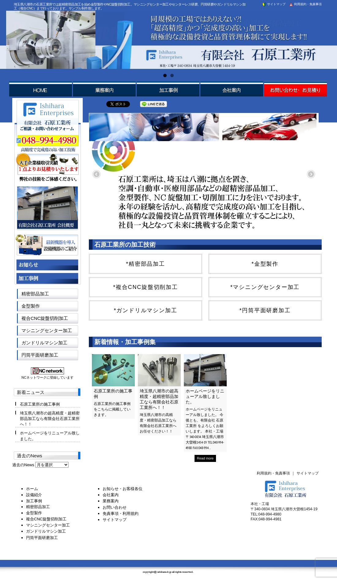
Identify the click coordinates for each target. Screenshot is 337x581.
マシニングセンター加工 (46, 330)
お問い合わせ (115, 507)
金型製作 (30, 306)
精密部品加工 (35, 293)
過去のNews (23, 465)
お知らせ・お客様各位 (122, 488)
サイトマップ (274, 4)
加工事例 (34, 501)
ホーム (32, 488)
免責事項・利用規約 (120, 513)
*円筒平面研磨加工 (264, 310)
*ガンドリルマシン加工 (145, 310)
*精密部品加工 (145, 264)
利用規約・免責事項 (305, 4)
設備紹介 (34, 495)
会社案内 (111, 495)
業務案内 (111, 501)
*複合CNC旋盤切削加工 (145, 287)
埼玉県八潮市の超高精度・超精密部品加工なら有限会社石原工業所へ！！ (159, 399)
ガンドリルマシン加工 (44, 342)
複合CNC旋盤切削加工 (44, 318)
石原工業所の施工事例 (40, 404)
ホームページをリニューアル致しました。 (205, 396)
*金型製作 (265, 264)
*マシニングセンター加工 (265, 287)
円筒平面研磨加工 (39, 355)
